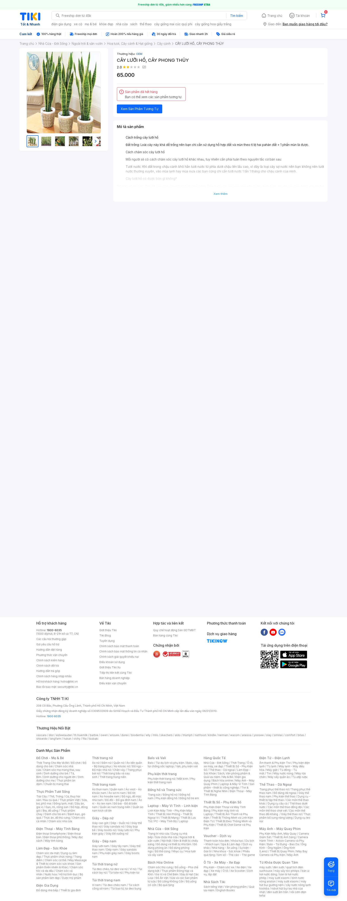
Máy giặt (272, 769)
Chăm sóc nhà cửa (60, 821)
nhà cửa (122, 24)
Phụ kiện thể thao (284, 796)
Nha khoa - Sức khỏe (227, 851)
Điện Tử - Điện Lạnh (274, 758)
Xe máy (215, 870)
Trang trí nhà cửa (158, 833)
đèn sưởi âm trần (277, 892)
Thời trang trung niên (113, 777)
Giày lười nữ (125, 830)
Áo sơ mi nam (117, 793)
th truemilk (81, 735)
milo (155, 735)
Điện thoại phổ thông (56, 837)
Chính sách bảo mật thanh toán (119, 646)
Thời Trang (238, 762)
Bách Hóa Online (161, 862)
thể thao (146, 24)
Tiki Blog (105, 635)
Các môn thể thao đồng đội (285, 807)
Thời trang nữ (102, 758)
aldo (178, 735)
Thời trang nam (104, 784)
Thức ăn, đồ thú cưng (56, 817)
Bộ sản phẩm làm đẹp (59, 876)
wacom (235, 735)
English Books (225, 890)
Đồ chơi (76, 762)
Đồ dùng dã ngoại (285, 793)
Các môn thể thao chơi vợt (284, 808)
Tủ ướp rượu (299, 777)
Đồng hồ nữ (170, 794)
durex (125, 735)
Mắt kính (182, 778)
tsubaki (93, 738)
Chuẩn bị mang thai (56, 784)
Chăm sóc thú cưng (160, 867)
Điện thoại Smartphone (51, 833)
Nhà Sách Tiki (214, 882)
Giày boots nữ (107, 830)
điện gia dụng (61, 24)
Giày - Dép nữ (103, 818)
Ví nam (96, 885)
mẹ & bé (91, 24)
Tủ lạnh (271, 766)
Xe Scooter (237, 870)
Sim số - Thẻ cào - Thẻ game (236, 855)
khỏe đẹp (106, 24)
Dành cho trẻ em (55, 814)
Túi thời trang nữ (105, 864)
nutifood (200, 735)
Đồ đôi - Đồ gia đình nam (120, 800)
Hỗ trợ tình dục (68, 874)
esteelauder (64, 735)
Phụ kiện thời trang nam (171, 780)
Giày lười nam (100, 846)
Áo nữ (95, 762)
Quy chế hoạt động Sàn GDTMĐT (174, 630)
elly (148, 735)
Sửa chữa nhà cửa (166, 837)
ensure (114, 735)
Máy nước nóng (283, 773)
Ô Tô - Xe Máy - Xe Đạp (222, 862)
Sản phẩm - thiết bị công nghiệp (229, 785)
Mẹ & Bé (227, 777)
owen (104, 735)
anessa (246, 735)
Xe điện (241, 867)
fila (85, 738)
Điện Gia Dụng (47, 885)
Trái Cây (41, 796)
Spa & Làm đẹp (230, 844)
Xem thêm (220, 193)
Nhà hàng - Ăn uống (224, 847)
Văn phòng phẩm (236, 886)
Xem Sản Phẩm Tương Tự (139, 109)
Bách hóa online (222, 780)
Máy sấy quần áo (279, 777)
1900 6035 (54, 716)
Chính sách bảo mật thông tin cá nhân (123, 651)
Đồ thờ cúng (162, 851)
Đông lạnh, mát (63, 803)
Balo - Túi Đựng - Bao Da (283, 844)
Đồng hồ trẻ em (189, 798)
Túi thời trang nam (106, 880)
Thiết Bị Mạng (170, 817)
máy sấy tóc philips (286, 870)
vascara (41, 735)
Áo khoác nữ (122, 766)
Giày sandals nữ (114, 826)
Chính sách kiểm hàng (50, 660)
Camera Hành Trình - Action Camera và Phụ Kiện (283, 840)
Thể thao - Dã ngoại (222, 769)
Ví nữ (133, 869)
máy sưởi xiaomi (288, 881)
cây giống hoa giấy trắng (213, 24)
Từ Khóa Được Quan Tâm (278, 862)
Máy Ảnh (292, 855)
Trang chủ (274, 15)
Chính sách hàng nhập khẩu (53, 676)
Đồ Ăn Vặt (162, 878)
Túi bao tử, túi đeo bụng (126, 888)
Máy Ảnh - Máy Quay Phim (280, 829)
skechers (166, 735)
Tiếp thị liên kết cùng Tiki (115, 672)
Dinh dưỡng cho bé (56, 773)
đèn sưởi (278, 867)
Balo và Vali (157, 758)
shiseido (42, 738)
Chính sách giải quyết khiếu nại (119, 656)
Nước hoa (51, 874)
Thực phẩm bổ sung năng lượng (284, 815)
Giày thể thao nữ (291, 814)
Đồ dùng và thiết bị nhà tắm (173, 844)
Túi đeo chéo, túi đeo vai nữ (109, 869)
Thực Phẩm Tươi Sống (53, 791)
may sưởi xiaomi (279, 878)
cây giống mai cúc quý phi (173, 24)
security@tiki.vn (68, 686)
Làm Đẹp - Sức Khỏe (51, 848)
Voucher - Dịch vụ (217, 836)
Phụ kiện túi (132, 872)
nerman (223, 735)
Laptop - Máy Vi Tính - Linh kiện (173, 806)
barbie (94, 735)
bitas (301, 735)
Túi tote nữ (116, 872)
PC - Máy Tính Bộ (165, 821)
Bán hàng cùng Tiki (165, 635)
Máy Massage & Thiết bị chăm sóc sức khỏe (61, 861)
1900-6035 (54, 630)
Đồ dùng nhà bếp (47, 890)
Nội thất (166, 840)
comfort (290, 735)
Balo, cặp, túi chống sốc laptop (173, 764)
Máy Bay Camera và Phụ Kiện (283, 853)
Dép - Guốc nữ (120, 823)
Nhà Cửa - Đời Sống (163, 829)
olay (269, 735)
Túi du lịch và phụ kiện (170, 762)
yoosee (259, 735)
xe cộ (78, 24)
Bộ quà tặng (166, 885)
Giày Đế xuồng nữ (117, 833)
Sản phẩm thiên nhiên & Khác (58, 865)
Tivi (268, 773)
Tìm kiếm (236, 15)
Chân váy (119, 769)
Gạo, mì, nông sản (56, 807)
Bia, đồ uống (50, 810)
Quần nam (116, 789)
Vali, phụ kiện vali (187, 766)
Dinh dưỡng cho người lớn (59, 777)
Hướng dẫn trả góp (48, 671)
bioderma (137, 735)
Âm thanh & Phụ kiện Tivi (275, 762)
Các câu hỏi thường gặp (51, 639)
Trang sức (154, 794)
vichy (76, 738)
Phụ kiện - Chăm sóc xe (219, 867)
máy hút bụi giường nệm (282, 883)
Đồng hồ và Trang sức (164, 790)
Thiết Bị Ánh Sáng (284, 837)
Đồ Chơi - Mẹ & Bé (50, 758)
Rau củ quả (50, 800)
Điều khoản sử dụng (112, 662)
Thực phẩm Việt (70, 800)
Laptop (183, 821)
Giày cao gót (100, 823)
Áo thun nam (100, 789)
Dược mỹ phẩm (71, 878)
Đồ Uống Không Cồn (171, 881)
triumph (188, 735)
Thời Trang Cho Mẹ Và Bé (52, 762)
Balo (151, 762)
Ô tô (225, 870)
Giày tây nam (119, 846)
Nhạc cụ (177, 851)
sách (133, 24)
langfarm (55, 738)
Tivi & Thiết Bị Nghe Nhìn (226, 789)
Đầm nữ (106, 762)
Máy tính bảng (54, 840)
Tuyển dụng (107, 640)
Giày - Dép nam (104, 841)
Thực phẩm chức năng (57, 856)
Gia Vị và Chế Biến (166, 874)
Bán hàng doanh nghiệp (114, 678)
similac (278, 735)
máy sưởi (265, 867)
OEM (139, 54)
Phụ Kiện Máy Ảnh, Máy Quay (278, 833)
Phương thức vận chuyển (51, 655)
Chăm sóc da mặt (47, 853)
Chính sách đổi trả (47, 665)
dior (51, 735)
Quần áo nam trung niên (115, 807)
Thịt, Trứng (56, 796)
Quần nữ (119, 762)
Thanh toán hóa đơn (216, 840)
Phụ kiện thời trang (162, 774)
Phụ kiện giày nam (111, 853)
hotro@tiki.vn (69, 681)
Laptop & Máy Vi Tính (233, 784)
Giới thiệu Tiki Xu (110, 667)
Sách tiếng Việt (213, 886)
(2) (144, 67)
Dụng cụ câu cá (277, 803)
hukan (67, 738)
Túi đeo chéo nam (114, 885)
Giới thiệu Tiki (108, 630)
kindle (212, 735)
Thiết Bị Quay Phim (282, 851)
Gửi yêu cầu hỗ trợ (47, 644)
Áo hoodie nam (110, 796)
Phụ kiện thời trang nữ (161, 778)
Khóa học (237, 840)
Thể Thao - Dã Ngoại (275, 784)
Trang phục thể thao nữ (274, 789)
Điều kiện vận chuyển (112, 683)
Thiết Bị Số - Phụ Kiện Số (222, 802)
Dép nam (112, 849)
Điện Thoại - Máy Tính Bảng (57, 829)
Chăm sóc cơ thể (55, 860)
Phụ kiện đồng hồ (166, 798)
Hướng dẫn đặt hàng (49, 649)
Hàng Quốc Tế (215, 758)
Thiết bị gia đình (70, 890)
